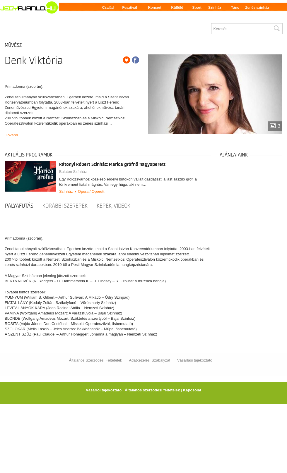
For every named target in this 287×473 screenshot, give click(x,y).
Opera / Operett (91, 191)
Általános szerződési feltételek (152, 390)
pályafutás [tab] (19, 206)
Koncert (154, 8)
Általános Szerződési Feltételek (95, 360)
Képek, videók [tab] (113, 206)
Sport (196, 8)
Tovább (12, 135)
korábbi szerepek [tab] (65, 206)
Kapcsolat (192, 390)
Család (108, 8)
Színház (214, 8)
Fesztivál (129, 8)
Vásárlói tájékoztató (104, 390)
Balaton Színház (73, 171)
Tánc (235, 8)
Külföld (177, 8)
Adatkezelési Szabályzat (149, 360)
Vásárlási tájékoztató (194, 360)
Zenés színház (257, 8)
